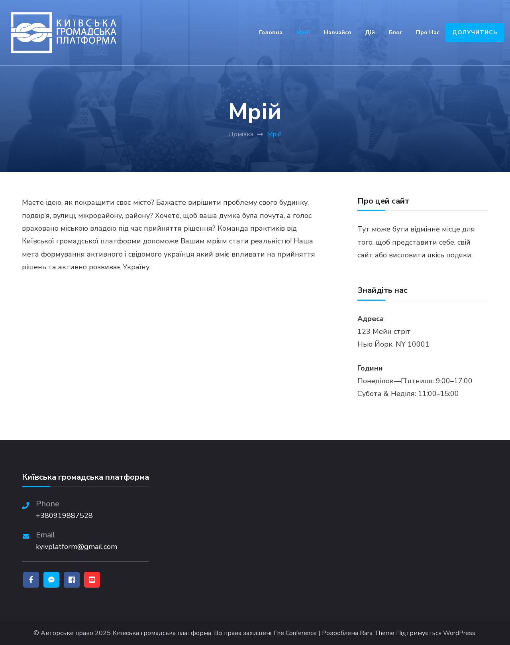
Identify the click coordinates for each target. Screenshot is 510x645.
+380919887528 (64, 515)
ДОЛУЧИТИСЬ (474, 32)
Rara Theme (377, 633)
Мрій (303, 32)
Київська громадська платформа (161, 633)
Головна (270, 32)
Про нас (427, 32)
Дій (370, 32)
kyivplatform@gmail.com (76, 546)
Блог (395, 32)
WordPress (459, 633)
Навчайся (337, 32)
